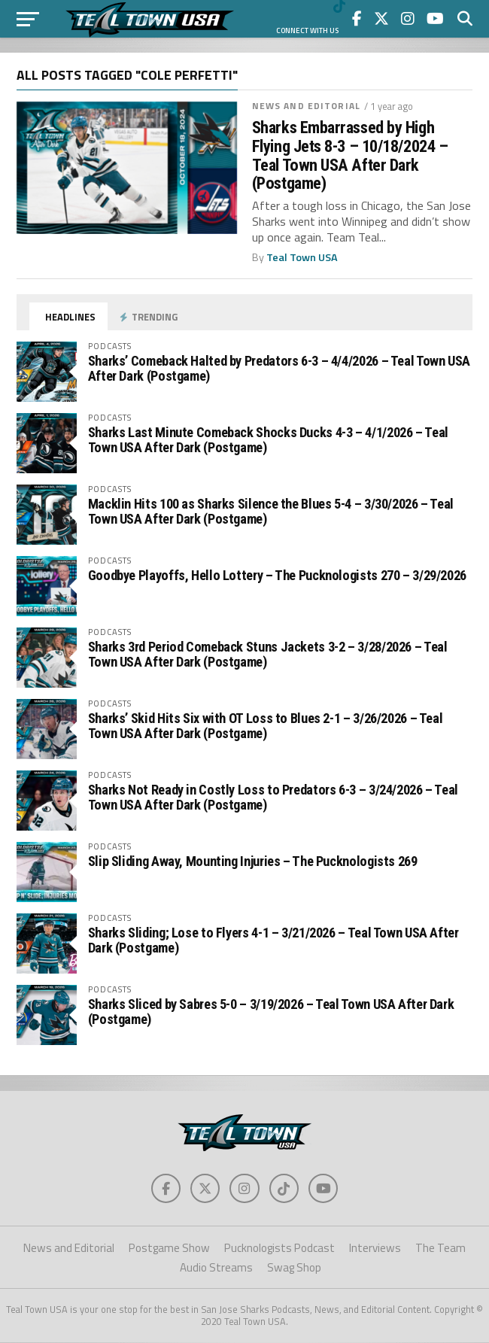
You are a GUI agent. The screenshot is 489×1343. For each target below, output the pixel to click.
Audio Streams (216, 1268)
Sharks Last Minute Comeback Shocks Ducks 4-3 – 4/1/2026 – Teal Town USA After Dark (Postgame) (268, 439)
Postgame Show (169, 1248)
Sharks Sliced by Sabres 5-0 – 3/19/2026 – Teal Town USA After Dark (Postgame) (271, 1011)
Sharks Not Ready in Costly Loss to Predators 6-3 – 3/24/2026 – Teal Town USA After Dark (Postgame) (273, 797)
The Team (440, 1248)
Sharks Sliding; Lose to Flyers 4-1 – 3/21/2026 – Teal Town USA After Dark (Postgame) (273, 940)
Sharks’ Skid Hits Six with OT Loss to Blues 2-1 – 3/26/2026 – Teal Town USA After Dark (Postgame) (265, 725)
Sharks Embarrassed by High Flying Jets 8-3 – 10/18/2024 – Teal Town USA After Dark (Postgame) (350, 155)
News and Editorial (306, 106)
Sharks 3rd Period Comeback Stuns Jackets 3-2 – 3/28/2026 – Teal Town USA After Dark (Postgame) (268, 654)
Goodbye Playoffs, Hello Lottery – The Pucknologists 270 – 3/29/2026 (277, 575)
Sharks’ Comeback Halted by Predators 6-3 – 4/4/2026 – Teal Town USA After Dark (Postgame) (279, 368)
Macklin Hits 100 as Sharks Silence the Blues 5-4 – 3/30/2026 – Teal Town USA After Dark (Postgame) (271, 511)
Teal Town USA (302, 257)
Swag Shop (294, 1268)
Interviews (375, 1248)
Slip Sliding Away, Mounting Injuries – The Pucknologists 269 (253, 861)
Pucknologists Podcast (279, 1248)
